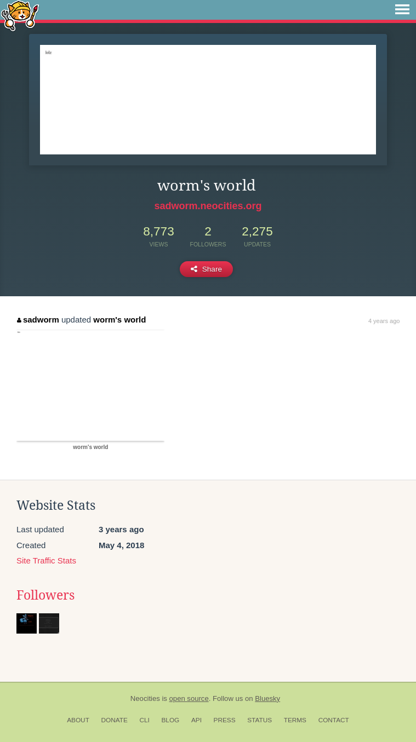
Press (225, 720)
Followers (45, 595)
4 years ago (384, 321)
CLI (144, 720)
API (196, 720)
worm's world (119, 319)
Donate (114, 720)
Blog (170, 720)
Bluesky (267, 698)
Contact (333, 720)
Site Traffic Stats (46, 560)
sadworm (38, 319)
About (78, 720)
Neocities (145, 698)
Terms (295, 720)
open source (189, 698)
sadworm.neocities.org (207, 205)
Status (259, 720)
